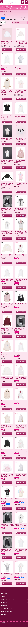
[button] (1, 1)
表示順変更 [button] (15, 22)
